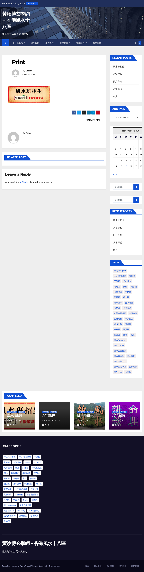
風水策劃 (110, 566)
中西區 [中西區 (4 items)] (37, 457)
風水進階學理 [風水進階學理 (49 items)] (120, 367)
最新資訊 (97, 566)
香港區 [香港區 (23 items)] (7, 521)
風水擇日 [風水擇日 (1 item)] (131, 356)
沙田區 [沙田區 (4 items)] (33, 478)
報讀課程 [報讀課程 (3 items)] (26, 473)
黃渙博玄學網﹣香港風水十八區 (15, 20)
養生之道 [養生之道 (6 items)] (34, 516)
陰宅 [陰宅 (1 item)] (125, 335)
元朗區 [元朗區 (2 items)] (117, 281)
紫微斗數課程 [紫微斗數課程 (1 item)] (32, 494)
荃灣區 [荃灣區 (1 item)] (128, 324)
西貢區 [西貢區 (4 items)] (126, 329)
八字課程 (117, 74)
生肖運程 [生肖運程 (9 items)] (19, 494)
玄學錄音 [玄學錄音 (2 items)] (133, 313)
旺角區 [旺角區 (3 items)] (16, 478)
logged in (24, 182)
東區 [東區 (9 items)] (24, 478)
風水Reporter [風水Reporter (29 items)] (120, 340)
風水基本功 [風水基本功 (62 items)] (119, 356)
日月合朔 (117, 81)
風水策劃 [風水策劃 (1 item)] (21, 510)
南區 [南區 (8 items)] (6, 473)
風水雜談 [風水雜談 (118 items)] (133, 367)
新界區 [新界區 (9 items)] (117, 297)
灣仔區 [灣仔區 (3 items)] (117, 308)
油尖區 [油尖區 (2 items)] (7, 484)
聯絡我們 (135, 566)
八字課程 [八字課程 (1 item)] (8, 468)
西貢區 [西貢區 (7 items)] (25, 500)
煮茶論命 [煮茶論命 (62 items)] (8, 489)
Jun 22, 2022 (50, 421)
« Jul (115, 174)
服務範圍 (97, 43)
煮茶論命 (115, 412)
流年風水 (35, 43)
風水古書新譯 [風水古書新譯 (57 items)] (120, 351)
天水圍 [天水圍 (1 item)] (134, 287)
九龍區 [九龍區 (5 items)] (7, 462)
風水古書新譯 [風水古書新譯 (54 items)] (25, 505)
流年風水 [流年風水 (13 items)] (17, 484)
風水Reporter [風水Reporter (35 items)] (10, 505)
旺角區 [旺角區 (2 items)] (126, 297)
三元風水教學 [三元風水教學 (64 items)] (120, 270)
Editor (29, 70)
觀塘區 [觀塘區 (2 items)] (117, 335)
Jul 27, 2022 (15, 421)
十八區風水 (19, 43)
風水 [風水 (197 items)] (133, 335)
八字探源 (117, 89)
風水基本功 (81, 412)
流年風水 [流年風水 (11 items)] (118, 303)
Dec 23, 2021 (85, 421)
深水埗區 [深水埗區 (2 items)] (28, 484)
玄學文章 (65, 43)
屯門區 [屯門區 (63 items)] (37, 473)
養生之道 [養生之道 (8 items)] (118, 372)
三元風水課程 (12, 412)
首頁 (87, 566)
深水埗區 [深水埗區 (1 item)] (129, 303)
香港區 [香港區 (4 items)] (128, 372)
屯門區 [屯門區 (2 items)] (128, 292)
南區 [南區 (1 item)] (125, 287)
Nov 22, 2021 (120, 421)
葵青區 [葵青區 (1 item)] (117, 329)
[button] (135, 42)
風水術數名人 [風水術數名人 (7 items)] (120, 361)
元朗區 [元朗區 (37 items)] (27, 462)
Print (18, 62)
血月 (115, 96)
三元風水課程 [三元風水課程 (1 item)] (120, 276)
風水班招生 (93, 120)
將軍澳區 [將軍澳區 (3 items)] (118, 292)
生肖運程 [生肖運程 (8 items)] (118, 319)
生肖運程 (49, 43)
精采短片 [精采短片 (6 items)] (129, 319)
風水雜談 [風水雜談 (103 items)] (23, 516)
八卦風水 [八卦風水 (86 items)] (127, 281)
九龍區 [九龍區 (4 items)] (132, 276)
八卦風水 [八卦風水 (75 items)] (38, 462)
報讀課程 (81, 43)
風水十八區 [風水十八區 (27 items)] (119, 345)
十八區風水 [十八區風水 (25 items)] (37, 468)
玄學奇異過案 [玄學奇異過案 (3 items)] (120, 313)
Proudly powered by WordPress (16, 566)
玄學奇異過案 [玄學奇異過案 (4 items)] (21, 489)
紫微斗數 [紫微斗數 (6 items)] (118, 324)
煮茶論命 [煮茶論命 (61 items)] (127, 308)
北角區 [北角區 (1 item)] (117, 287)
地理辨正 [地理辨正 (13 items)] (15, 473)
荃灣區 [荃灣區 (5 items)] (7, 500)
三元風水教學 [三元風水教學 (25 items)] (10, 457)
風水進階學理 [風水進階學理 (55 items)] (10, 516)
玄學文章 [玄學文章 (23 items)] (34, 489)
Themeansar (54, 566)
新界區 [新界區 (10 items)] (7, 478)
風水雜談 (90, 412)
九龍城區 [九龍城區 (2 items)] (17, 462)
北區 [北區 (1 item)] (17, 468)
